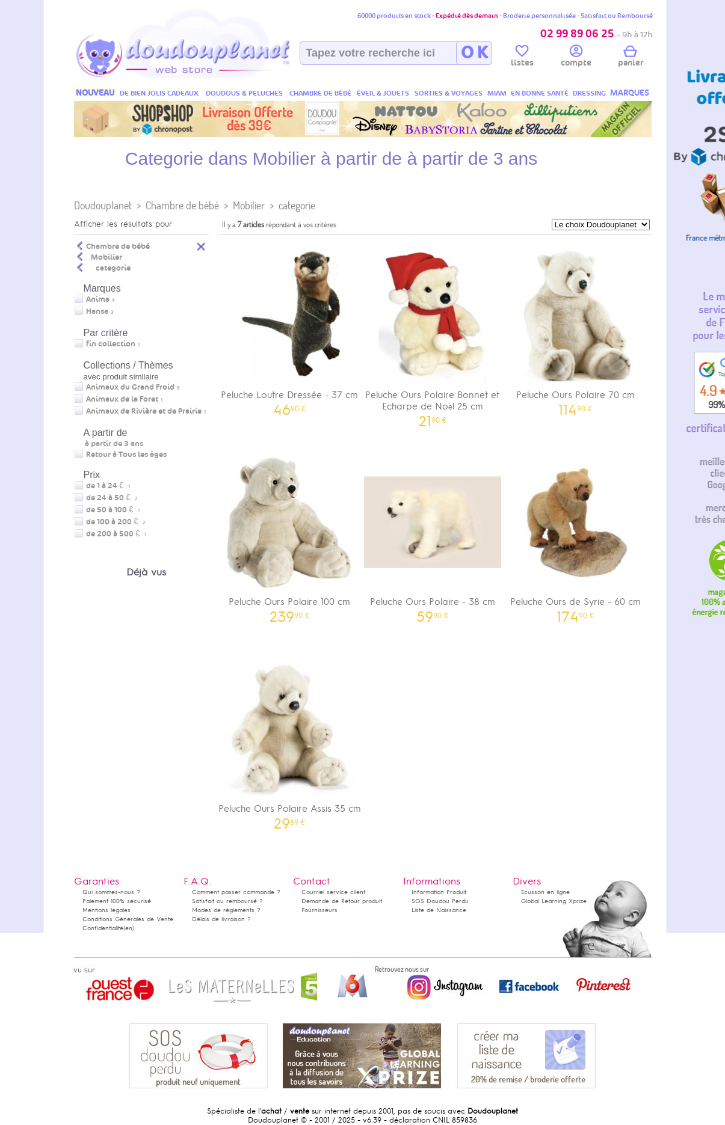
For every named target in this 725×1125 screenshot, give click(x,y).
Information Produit (439, 892)
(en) (128, 928)
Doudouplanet (103, 205)
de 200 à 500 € (116, 534)
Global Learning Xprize (554, 901)
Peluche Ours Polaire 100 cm (290, 534)
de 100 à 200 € (116, 522)
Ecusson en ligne (545, 892)
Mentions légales (106, 910)
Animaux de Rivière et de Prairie (144, 411)
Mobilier (249, 205)
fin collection (110, 344)
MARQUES (629, 93)
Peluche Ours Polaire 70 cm (575, 327)
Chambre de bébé (182, 205)
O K (474, 53)
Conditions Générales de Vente (127, 919)
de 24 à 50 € (112, 498)
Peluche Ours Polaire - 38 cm (432, 534)
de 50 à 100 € (113, 510)
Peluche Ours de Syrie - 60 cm (575, 534)
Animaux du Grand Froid (130, 387)
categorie (297, 205)
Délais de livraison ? (221, 919)
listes (522, 58)
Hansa (97, 311)
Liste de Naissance (439, 910)
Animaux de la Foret (122, 399)
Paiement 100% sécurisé (116, 901)
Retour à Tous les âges (126, 454)
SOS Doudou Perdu (440, 901)
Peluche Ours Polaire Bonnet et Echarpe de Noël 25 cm (432, 333)
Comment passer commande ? (236, 892)
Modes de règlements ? (226, 910)
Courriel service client (333, 892)
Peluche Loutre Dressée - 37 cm (290, 327)
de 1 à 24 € (108, 486)
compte (576, 58)
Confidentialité (102, 928)
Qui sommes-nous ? (111, 892)
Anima (98, 299)
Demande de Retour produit (341, 901)
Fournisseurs (319, 910)
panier (630, 58)
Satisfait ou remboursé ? (227, 901)
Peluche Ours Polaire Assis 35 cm (290, 741)
